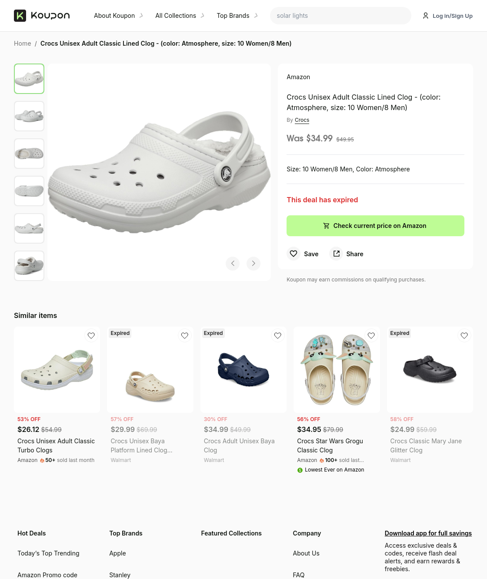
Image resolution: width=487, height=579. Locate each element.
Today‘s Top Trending (48, 553)
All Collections (175, 15)
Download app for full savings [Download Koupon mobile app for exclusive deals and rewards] (427, 533)
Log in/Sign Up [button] (453, 15)
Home (22, 43)
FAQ (299, 575)
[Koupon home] (48, 16)
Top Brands (233, 15)
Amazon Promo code (47, 575)
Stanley (119, 575)
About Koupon (114, 15)
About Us (306, 553)
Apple (117, 553)
